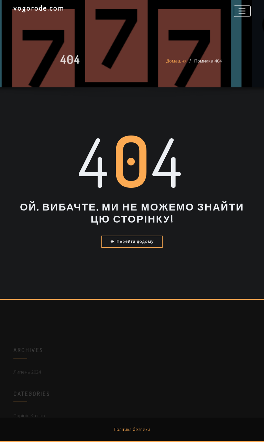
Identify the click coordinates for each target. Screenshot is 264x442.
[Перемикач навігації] (242, 11)
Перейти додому (132, 241)
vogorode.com (38, 7)
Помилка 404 (208, 63)
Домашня (176, 63)
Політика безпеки (132, 429)
